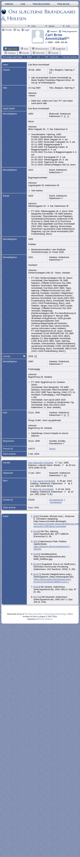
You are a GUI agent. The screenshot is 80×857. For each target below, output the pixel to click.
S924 (36, 587)
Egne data (11, 48)
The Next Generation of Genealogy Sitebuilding (45, 614)
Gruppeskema (56, 500)
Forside (8, 30)
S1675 (37, 574)
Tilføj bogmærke (69, 31)
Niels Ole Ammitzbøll (43, 489)
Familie (24, 52)
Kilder (29, 57)
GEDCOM (39, 52)
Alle (38, 57)
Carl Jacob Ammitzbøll (44, 481)
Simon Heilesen (45, 619)
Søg (18, 30)
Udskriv (53, 31)
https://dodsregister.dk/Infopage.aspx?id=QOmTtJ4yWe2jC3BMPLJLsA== (52, 580)
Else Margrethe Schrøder (40, 462)
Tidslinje (10, 52)
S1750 (37, 597)
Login (27, 30)
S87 (36, 541)
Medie (52, 26)
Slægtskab (59, 48)
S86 (36, 516)
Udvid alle (54, 57)
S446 (36, 531)
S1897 (37, 564)
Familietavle (56, 502)
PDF (46, 57)
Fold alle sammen (69, 57)
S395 (36, 554)
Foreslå (53, 52)
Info (68, 26)
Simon (52, 448)
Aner (24, 48)
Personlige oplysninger (12, 57)
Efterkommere (40, 48)
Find (33, 26)
